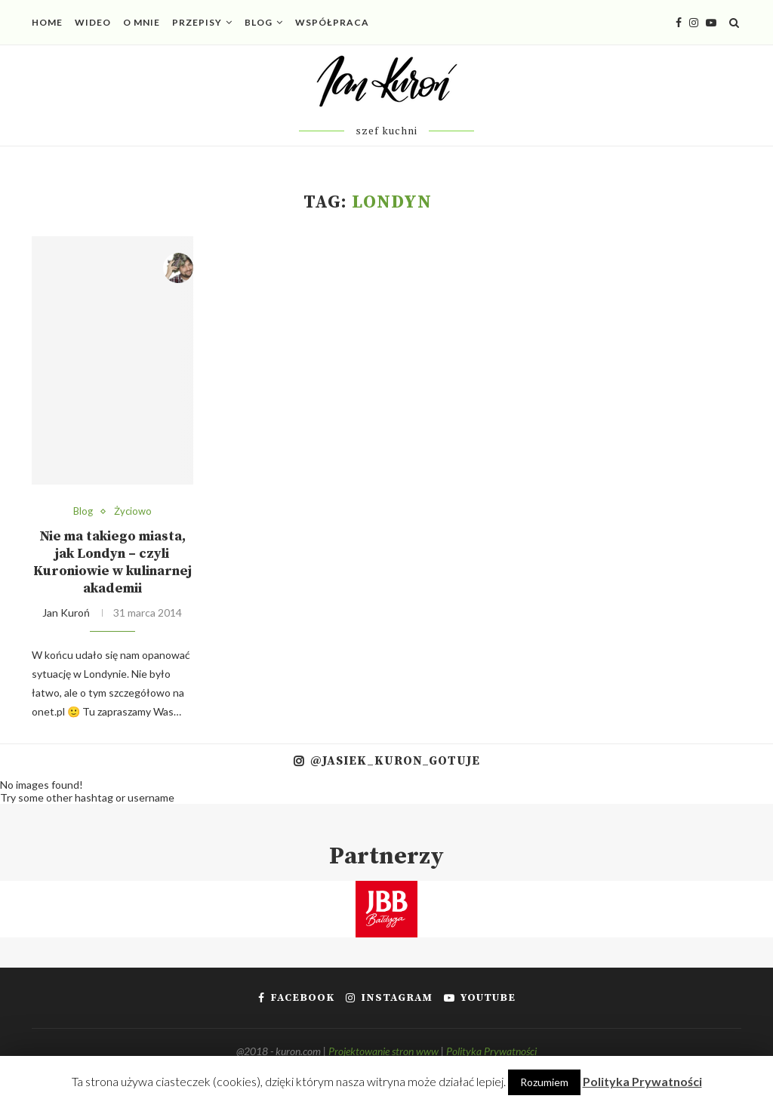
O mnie (141, 22)
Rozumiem (544, 1082)
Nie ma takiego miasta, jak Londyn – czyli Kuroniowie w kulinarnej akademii (112, 562)
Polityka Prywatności (491, 1051)
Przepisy (197, 22)
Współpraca (332, 22)
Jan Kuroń (66, 612)
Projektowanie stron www (383, 1051)
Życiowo (133, 511)
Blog (259, 22)
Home (47, 22)
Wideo (93, 22)
